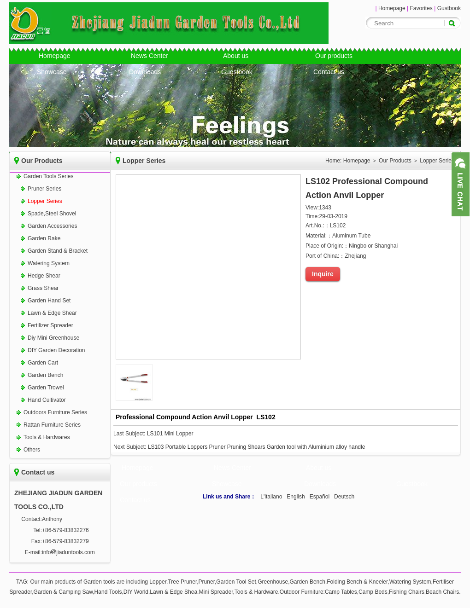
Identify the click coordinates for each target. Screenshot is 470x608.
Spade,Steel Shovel (52, 213)
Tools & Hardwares (47, 437)
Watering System (49, 263)
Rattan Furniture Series (52, 425)
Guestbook (237, 71)
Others (32, 449)
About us (235, 55)
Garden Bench (45, 375)
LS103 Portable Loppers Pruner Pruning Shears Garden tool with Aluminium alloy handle (256, 447)
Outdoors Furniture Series (55, 412)
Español (319, 496)
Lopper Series (45, 201)
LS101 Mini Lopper (170, 433)
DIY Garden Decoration (56, 350)
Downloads (145, 71)
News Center (149, 55)
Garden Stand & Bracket (58, 251)
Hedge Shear (44, 275)
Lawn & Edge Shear (52, 313)
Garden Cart (43, 362)
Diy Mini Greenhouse (53, 338)
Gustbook (449, 8)
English (296, 496)
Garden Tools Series (49, 176)
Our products (333, 55)
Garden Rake (44, 238)
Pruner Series (44, 188)
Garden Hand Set (49, 300)
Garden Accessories (52, 226)
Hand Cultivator (47, 400)
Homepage (391, 8)
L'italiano (271, 496)
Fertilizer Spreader (50, 325)
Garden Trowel (46, 387)
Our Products (395, 160)
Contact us (328, 71)
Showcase (52, 71)
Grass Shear (43, 288)
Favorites (421, 8)
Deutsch (344, 496)
